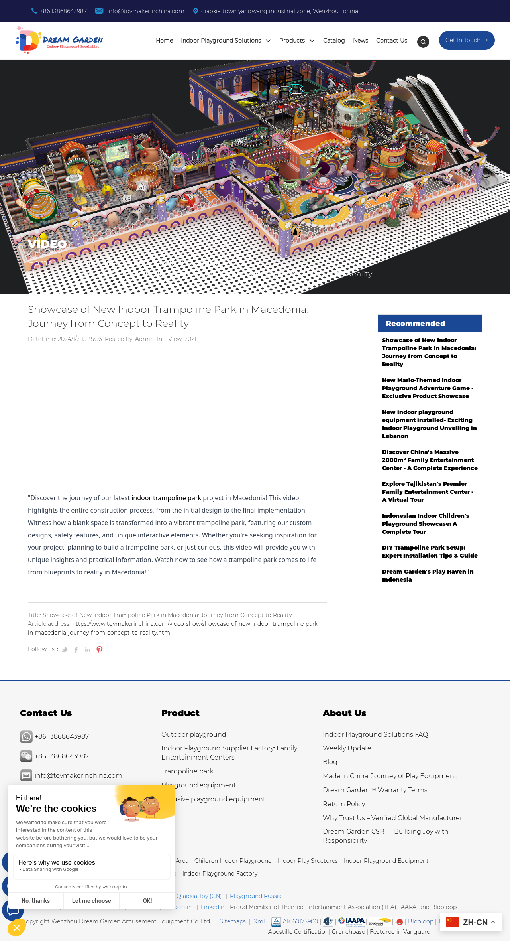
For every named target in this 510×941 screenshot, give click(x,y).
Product (180, 713)
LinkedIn (212, 907)
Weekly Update (347, 748)
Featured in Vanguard (400, 931)
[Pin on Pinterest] (99, 649)
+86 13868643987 (63, 11)
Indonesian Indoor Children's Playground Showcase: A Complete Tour (425, 523)
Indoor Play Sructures (308, 860)
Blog (330, 762)
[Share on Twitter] (65, 649)
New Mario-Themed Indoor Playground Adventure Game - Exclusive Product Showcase (427, 388)
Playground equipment (198, 785)
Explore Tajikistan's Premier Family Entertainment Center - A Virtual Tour (427, 491)
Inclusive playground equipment (213, 799)
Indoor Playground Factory (219, 873)
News (360, 40)
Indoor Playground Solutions (226, 41)
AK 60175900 (294, 921)
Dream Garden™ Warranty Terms (375, 790)
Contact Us (391, 40)
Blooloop (421, 921)
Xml (259, 921)
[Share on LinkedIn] (88, 649)
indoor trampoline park (166, 497)
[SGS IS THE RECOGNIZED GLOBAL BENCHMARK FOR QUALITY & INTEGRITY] (380, 921)
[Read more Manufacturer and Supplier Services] (352, 921)
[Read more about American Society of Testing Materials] (328, 921)
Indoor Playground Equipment (386, 860)
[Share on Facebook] (76, 649)
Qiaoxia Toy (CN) (199, 896)
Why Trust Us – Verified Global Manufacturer (392, 818)
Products (297, 41)
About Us (344, 713)
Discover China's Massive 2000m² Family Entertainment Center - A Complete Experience (430, 459)
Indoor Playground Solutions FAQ (375, 734)
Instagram (178, 907)
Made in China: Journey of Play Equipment (144, 262)
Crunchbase (348, 931)
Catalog (334, 40)
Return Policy (344, 804)
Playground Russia (256, 896)
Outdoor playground (193, 734)
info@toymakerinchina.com (145, 11)
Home (164, 40)
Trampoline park (187, 771)
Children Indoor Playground (233, 860)
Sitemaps (233, 921)
